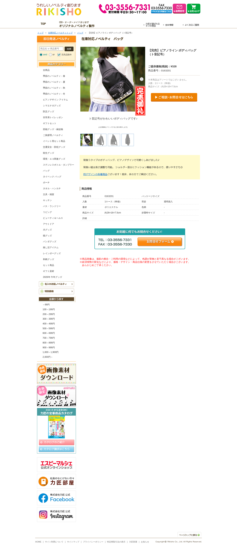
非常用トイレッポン (53, 117)
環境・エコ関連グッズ (54, 159)
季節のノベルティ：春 (54, 76)
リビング (47, 212)
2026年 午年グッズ (52, 277)
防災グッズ (48, 111)
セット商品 (48, 265)
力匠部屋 (133, 542)
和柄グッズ (48, 259)
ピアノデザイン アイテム (55, 99)
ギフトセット (49, 123)
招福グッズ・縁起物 (53, 129)
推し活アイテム (51, 247)
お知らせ (145, 542)
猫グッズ (47, 235)
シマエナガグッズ (52, 105)
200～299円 (49, 314)
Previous (84, 79)
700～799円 (49, 338)
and (45, 54)
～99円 (46, 304)
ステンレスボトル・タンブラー (58, 165)
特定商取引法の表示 (116, 542)
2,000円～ (48, 357)
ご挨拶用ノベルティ (53, 135)
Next (141, 79)
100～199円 (49, 309)
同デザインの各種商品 (95, 174)
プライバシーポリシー (93, 542)
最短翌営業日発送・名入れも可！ (123, 24)
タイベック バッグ (52, 176)
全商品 (46, 70)
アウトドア (48, 224)
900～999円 (49, 347)
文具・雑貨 (48, 194)
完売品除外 (66, 54)
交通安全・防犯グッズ (54, 147)
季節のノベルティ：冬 (54, 93)
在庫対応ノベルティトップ (60, 33)
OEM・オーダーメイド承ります (78, 24)
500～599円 (49, 328)
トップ (40, 33)
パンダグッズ (49, 241)
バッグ (80, 33)
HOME (38, 542)
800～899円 (49, 342)
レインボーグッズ (52, 253)
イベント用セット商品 (54, 141)
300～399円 (49, 319)
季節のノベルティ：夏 (54, 82)
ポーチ (46, 182)
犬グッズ (47, 229)
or (54, 54)
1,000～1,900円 (51, 352)
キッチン (47, 200)
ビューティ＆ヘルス (53, 218)
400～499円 (49, 323)
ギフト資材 (48, 271)
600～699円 (49, 333)
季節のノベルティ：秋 (54, 88)
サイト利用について (54, 542)
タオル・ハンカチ (52, 188)
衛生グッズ (48, 153)
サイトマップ (73, 542)
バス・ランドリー (52, 206)
